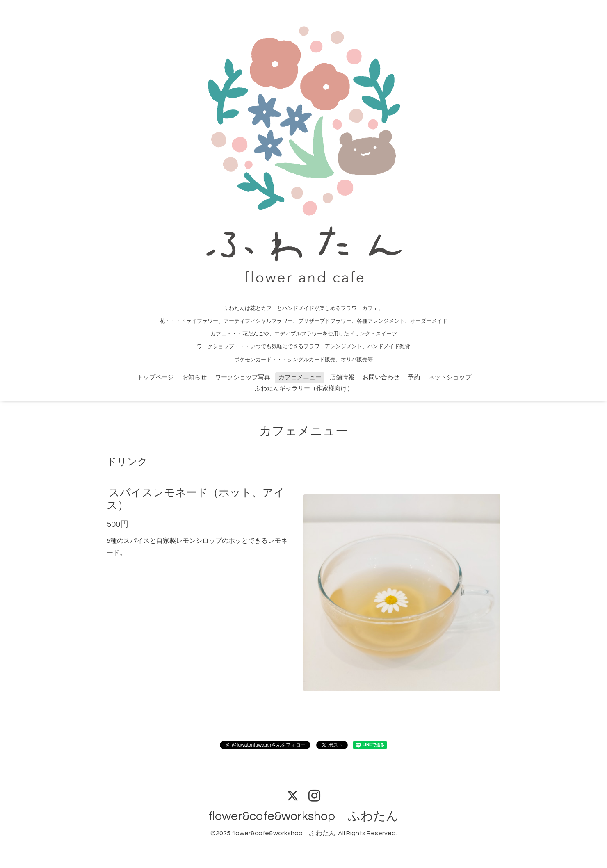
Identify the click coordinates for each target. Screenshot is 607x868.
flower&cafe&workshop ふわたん (303, 816)
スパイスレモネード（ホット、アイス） (196, 498)
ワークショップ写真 (242, 377)
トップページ (155, 377)
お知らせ (194, 377)
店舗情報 (342, 377)
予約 (414, 377)
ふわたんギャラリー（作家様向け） (304, 388)
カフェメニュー (300, 377)
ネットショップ (449, 377)
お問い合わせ (381, 377)
